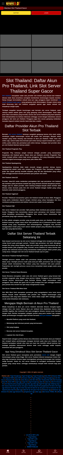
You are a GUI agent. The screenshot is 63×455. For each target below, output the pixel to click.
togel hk (25, 382)
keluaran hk (8, 388)
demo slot (54, 386)
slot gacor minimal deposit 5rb (31, 386)
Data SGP (48, 376)
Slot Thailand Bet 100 (45, 380)
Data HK (17, 380)
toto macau (5, 386)
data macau (45, 392)
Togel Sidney (32, 437)
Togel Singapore (37, 378)
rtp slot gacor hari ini (43, 388)
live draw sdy (23, 388)
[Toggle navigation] (3, 3)
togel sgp (18, 382)
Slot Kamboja (57, 380)
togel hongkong (34, 382)
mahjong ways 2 (56, 384)
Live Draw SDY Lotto (32, 435)
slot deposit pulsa (10, 384)
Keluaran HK (10, 380)
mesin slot (46, 355)
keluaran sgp (47, 390)
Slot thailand (6, 95)
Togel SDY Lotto (32, 439)
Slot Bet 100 (34, 380)
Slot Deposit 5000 (8, 378)
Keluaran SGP (56, 376)
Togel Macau (32, 441)
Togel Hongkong (15, 376)
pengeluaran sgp (21, 384)
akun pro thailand (46, 315)
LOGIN (46, 13)
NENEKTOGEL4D (32, 447)
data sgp (30, 384)
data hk (42, 382)
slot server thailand (15, 134)
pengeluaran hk (46, 386)
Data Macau (25, 380)
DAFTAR (16, 13)
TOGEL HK (53, 392)
